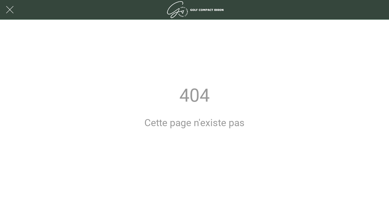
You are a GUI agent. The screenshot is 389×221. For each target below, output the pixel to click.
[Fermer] (9, 10)
